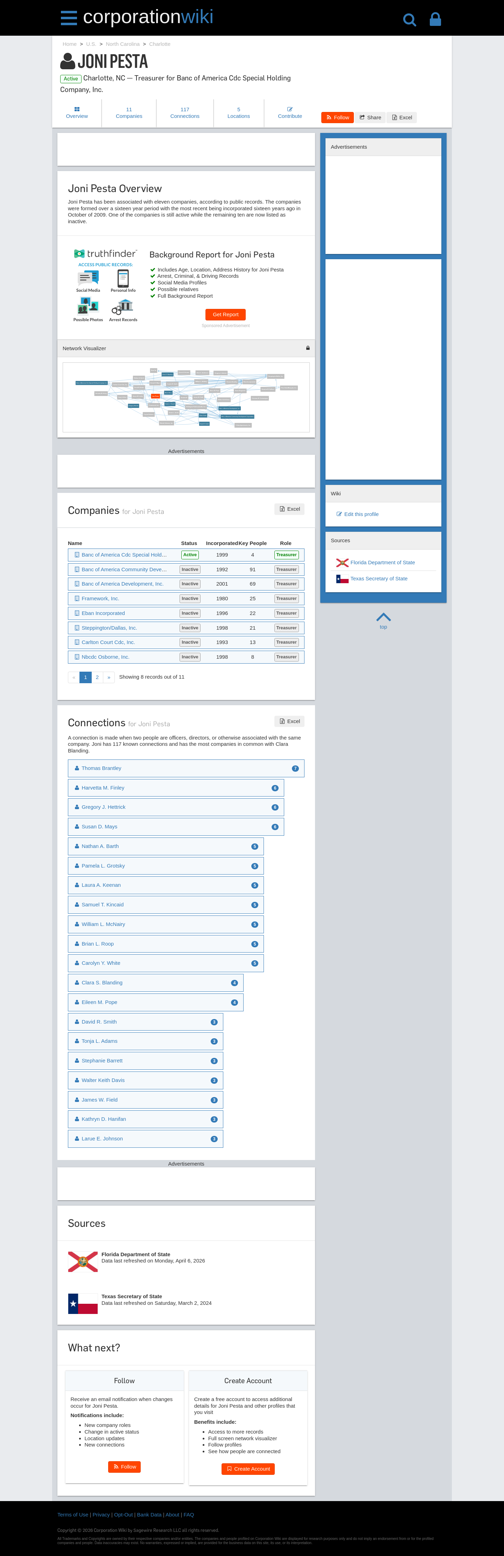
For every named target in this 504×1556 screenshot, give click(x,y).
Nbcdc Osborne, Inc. (166, 423)
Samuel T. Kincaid (99, 904)
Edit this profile (357, 514)
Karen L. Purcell (170, 404)
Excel (401, 117)
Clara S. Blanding (167, 374)
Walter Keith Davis (224, 399)
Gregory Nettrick (133, 405)
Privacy (101, 1515)
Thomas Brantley (231, 381)
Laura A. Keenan (183, 372)
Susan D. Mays (155, 383)
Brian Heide (203, 415)
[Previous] (74, 677)
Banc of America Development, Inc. (229, 408)
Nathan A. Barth (139, 378)
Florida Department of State (375, 562)
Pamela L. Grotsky (99, 866)
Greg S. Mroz (122, 397)
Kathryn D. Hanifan (100, 1119)
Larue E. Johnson (98, 1138)
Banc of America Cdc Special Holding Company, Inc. (91, 382)
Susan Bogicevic (240, 390)
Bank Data (149, 1515)
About (172, 1515)
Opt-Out (123, 1515)
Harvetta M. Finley (100, 393)
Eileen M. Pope (214, 390)
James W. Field (198, 397)
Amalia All (184, 397)
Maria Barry (168, 392)
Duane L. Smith (173, 412)
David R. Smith (204, 423)
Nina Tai (153, 370)
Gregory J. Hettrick (220, 373)
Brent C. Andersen (202, 372)
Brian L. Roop (94, 944)
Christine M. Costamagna (259, 398)
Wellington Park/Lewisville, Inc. (196, 407)
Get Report (225, 314)
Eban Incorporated (249, 381)
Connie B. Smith (172, 384)
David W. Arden (139, 387)
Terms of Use (72, 1515)
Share (370, 117)
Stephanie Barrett (98, 1060)
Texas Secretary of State (371, 579)
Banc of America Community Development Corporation (237, 416)
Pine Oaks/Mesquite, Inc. (288, 388)
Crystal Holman (149, 414)
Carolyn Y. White (97, 963)
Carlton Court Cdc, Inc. (120, 384)
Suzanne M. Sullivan (267, 389)
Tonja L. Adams (96, 1041)
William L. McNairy (201, 381)
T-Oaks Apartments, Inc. (243, 425)
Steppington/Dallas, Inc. (275, 376)
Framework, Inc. (154, 405)
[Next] (109, 677)
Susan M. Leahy (137, 396)
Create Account (248, 1469)
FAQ (189, 1515)
